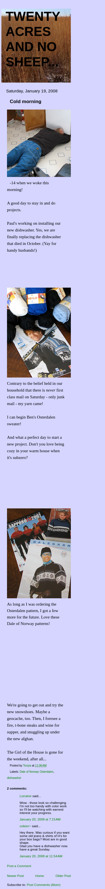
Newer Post (15, 875)
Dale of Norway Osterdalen (36, 771)
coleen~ (25, 826)
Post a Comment (19, 866)
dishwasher (14, 777)
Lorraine (25, 796)
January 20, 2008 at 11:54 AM (41, 856)
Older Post (63, 875)
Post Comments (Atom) (43, 884)
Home (39, 875)
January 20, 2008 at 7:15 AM (40, 819)
